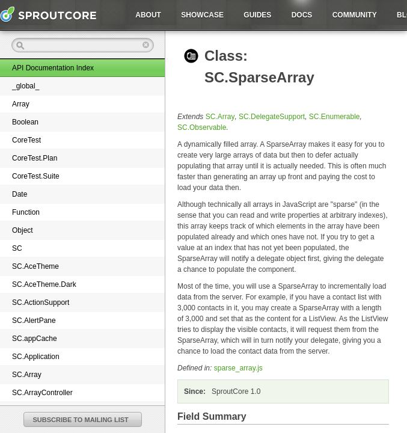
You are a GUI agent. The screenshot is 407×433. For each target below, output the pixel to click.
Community (354, 15)
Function (26, 212)
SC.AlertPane (34, 320)
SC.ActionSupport (40, 302)
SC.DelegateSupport (272, 116)
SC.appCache (34, 338)
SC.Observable (201, 127)
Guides (257, 15)
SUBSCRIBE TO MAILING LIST (81, 419)
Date (19, 194)
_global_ (25, 86)
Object (22, 230)
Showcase (202, 15)
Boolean (25, 122)
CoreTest (26, 140)
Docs (302, 15)
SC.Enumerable (334, 116)
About (148, 15)
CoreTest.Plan (34, 158)
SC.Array (26, 374)
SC (17, 248)
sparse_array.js (238, 368)
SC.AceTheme (35, 266)
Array (20, 104)
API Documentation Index (53, 68)
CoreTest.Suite (36, 176)
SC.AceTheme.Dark (44, 284)
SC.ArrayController (42, 392)
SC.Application (36, 356)
